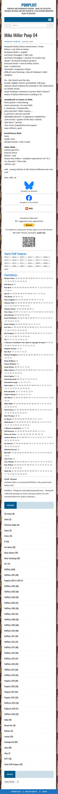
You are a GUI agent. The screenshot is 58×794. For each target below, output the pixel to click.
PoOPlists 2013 (9, 647)
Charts (6, 519)
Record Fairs (8, 725)
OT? (5, 564)
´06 (26, 278)
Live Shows (8, 547)
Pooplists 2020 (9, 686)
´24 (23, 281)
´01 (13, 288)
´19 (10, 281)
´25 (26, 281)
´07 (29, 278)
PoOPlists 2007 (9, 614)
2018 (14, 260)
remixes (7, 736)
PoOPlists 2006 (9, 608)
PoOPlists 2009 (9, 625)
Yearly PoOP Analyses (11, 764)
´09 (34, 278)
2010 (30, 263)
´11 (39, 278)
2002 (45, 266)
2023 (22, 257)
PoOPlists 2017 (9, 669)
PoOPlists (7, 569)
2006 (14, 266)
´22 (18, 281)
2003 (37, 266)
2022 (30, 257)
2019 (6, 260)
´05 (24, 278)
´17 (5, 281)
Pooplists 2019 (9, 681)
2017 (22, 260)
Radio (6, 719)
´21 (16, 281)
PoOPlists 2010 (9, 630)
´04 (21, 278)
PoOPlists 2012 (9, 642)
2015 (37, 260)
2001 (6, 269)
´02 (16, 278)
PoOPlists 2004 (9, 597)
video (6, 747)
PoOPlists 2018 (9, 675)
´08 (31, 278)
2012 (14, 263)
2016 (30, 260)
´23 (21, 281)
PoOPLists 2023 (9, 703)
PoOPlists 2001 (9, 575)
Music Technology (10, 558)
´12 (42, 278)
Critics (6, 536)
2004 (30, 266)
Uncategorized (9, 742)
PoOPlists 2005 (9, 603)
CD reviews (8, 513)
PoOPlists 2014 (9, 653)
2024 (14, 257)
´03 (18, 278)
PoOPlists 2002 (9, 586)
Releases (7, 731)
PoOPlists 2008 (9, 619)
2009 (37, 263)
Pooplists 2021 (9, 692)
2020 (45, 257)
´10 (36, 278)
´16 (52, 278)
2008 (45, 263)
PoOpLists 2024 (9, 708)
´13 (44, 278)
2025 (6, 257)
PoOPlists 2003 (9, 591)
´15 (49, 278)
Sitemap (44, 792)
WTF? (6, 758)
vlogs (6, 753)
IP (5, 541)
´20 (13, 281)
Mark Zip (16, 42)
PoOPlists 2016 (9, 664)
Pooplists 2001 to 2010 (12, 580)
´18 (8, 281)
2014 (45, 260)
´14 (47, 278)
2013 (6, 263)
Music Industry (9, 552)
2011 (22, 263)
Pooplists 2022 (9, 697)
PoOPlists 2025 (9, 714)
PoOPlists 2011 (9, 636)
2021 (37, 257)
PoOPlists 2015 (9, 658)
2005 (22, 266)
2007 (6, 266)
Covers (6, 530)
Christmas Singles (10, 525)
